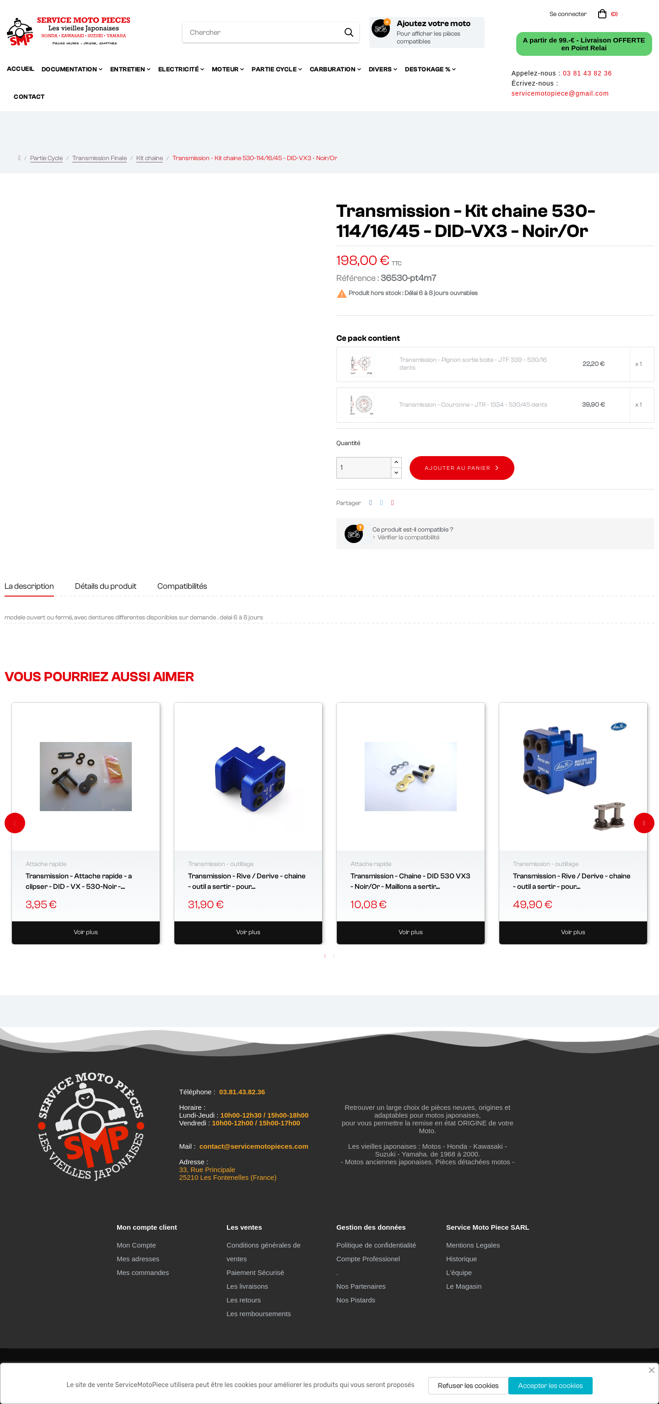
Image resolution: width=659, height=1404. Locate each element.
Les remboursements (259, 1314)
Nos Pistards (355, 1300)
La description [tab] (29, 586)
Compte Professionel (368, 1259)
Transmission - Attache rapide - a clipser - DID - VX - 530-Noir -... (79, 881)
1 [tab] (325, 956)
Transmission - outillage (221, 864)
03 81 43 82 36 (587, 73)
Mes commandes (143, 1272)
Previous (15, 823)
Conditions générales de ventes (264, 1252)
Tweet (381, 503)
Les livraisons (247, 1286)
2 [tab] (334, 956)
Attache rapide (46, 864)
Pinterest (392, 503)
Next (644, 823)
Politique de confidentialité (376, 1245)
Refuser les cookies (468, 1386)
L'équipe (459, 1272)
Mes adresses (138, 1259)
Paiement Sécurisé (255, 1272)
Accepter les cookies (550, 1386)
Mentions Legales (473, 1245)
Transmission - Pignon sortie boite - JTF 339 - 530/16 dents (473, 363)
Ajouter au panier (458, 468)
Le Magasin (464, 1286)
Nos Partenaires (361, 1286)
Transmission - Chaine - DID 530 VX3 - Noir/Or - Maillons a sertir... (410, 881)
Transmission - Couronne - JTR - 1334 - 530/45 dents (473, 405)
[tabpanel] (86, 823)
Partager (370, 503)
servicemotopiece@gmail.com (560, 93)
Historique (461, 1259)
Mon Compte (136, 1245)
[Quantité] (363, 468)
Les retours (244, 1300)
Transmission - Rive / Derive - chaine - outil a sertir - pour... (247, 881)
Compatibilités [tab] (182, 586)
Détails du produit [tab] (105, 586)
